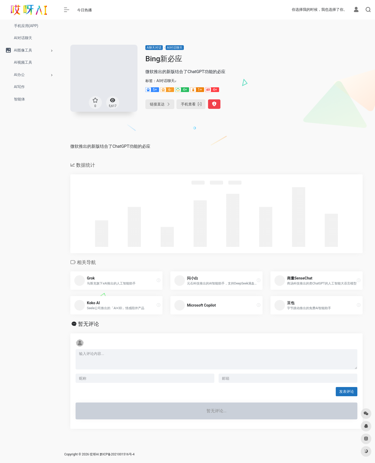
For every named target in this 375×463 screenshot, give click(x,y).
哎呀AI (94, 454)
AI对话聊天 (174, 47)
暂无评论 (88, 324)
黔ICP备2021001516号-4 (117, 454)
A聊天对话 (154, 47)
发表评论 (346, 391)
